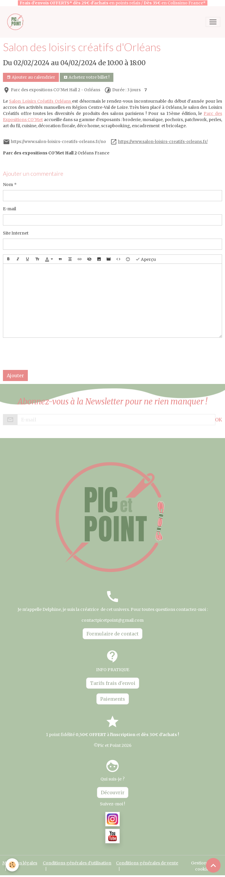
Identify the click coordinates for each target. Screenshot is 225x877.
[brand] (17, 22)
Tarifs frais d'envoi (112, 683)
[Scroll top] (213, 865)
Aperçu (145, 259)
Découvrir (113, 792)
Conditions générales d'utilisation (77, 863)
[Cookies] (12, 864)
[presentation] (47, 353)
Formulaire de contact (112, 634)
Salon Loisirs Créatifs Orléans (40, 101)
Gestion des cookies (203, 866)
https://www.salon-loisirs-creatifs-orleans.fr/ (163, 141)
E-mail (9, 208)
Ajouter (15, 375)
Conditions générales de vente (147, 863)
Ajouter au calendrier (31, 77)
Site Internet (15, 233)
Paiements (112, 699)
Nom (8, 184)
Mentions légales (19, 863)
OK (218, 420)
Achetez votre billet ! (87, 77)
